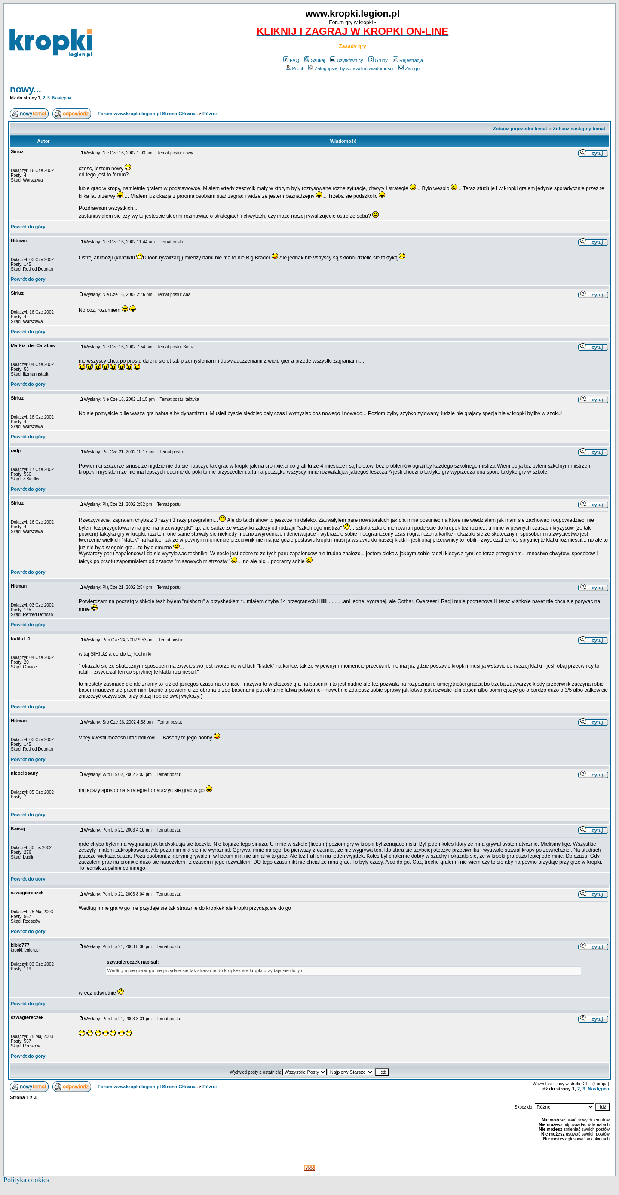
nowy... (25, 89)
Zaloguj (409, 68)
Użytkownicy (346, 60)
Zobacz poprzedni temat (520, 128)
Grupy (378, 60)
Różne (209, 113)
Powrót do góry (28, 226)
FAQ (291, 60)
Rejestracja (408, 60)
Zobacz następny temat (579, 128)
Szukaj (314, 60)
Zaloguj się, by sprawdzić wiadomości (350, 68)
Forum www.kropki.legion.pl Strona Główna (147, 113)
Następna (61, 97)
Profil (294, 68)
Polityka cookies (26, 1179)
